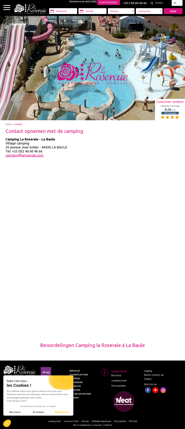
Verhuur (74, 370)
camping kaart (119, 380)
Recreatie (75, 386)
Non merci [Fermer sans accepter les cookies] (14, 412)
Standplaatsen (78, 374)
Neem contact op (154, 374)
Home (9, 124)
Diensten (74, 390)
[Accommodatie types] (149, 11)
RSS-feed (133, 421)
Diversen (74, 378)
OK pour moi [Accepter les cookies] (62, 412)
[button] (7, 423)
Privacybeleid (120, 421)
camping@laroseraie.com (25, 155)
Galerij (147, 378)
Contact (18, 124)
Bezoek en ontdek (80, 393)
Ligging (148, 370)
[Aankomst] (63, 11)
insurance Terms (71, 421)
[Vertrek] (92, 11)
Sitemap (85, 421)
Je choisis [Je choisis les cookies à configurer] (38, 412)
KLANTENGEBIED (109, 2)
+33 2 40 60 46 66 (135, 3)
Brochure (116, 375)
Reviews (74, 397)
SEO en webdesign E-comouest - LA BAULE (92, 425)
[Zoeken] (162, 3)
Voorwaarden (118, 385)
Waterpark (76, 382)
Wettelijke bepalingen (101, 421)
